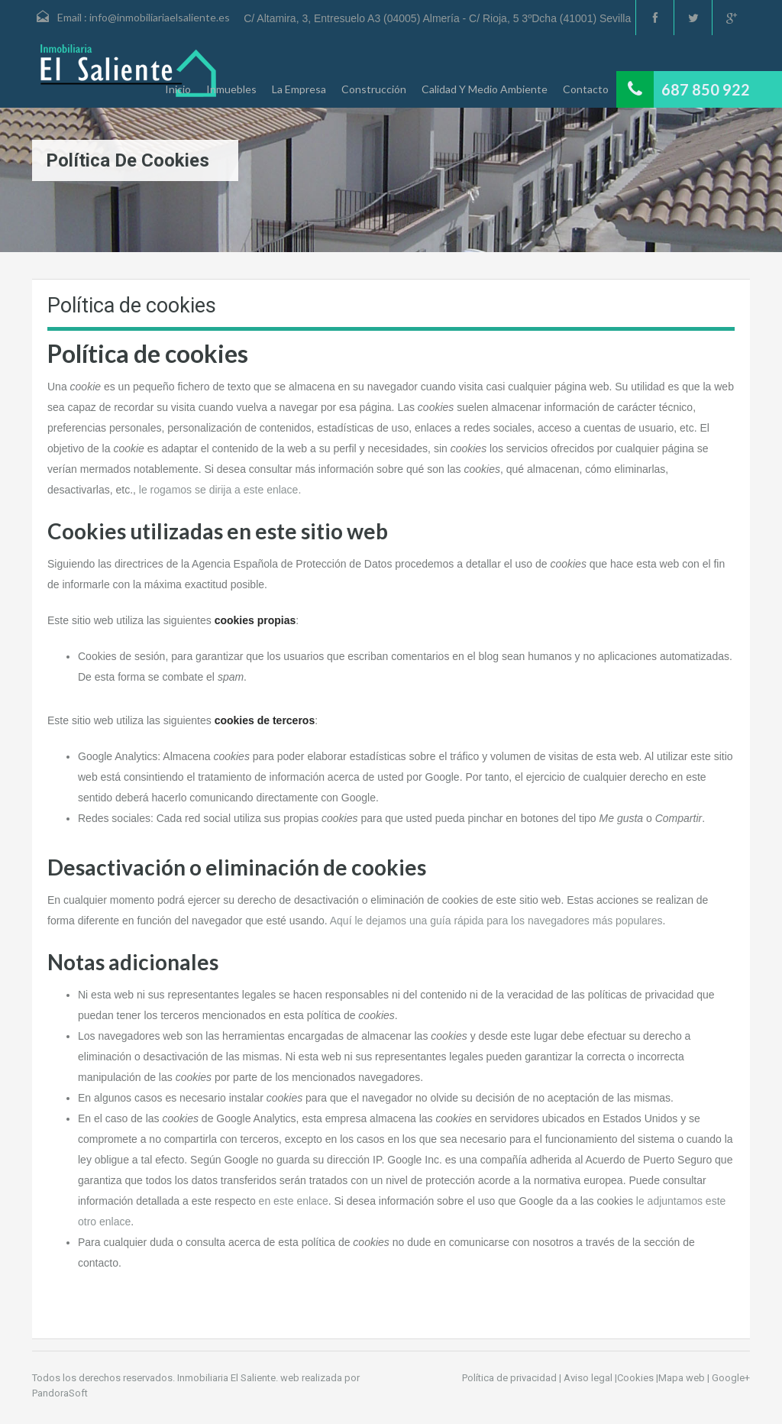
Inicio (178, 89)
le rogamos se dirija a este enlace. (220, 490)
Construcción (373, 89)
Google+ (731, 1378)
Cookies (635, 1378)
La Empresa (299, 89)
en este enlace (293, 1201)
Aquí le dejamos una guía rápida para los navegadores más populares (496, 920)
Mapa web (681, 1378)
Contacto (586, 89)
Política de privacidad (509, 1378)
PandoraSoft (60, 1393)
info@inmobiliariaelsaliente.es (159, 17)
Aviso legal (588, 1378)
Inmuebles (231, 89)
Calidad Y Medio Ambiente (485, 89)
